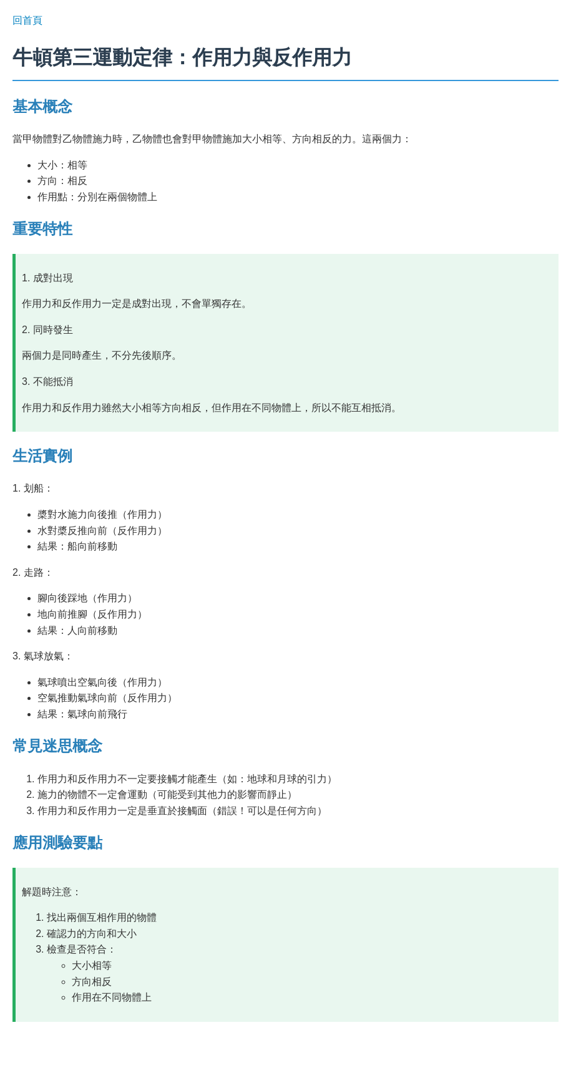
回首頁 (27, 20)
